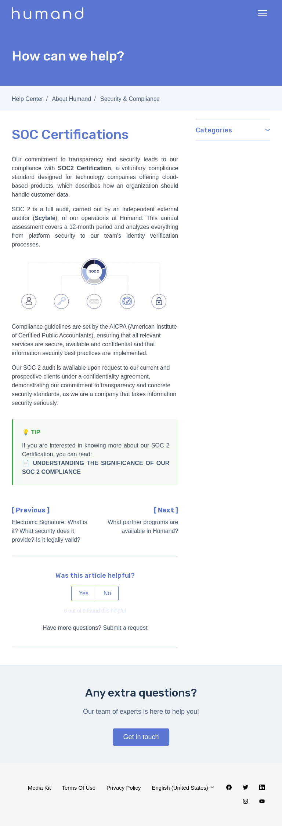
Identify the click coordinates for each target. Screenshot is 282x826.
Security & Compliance (130, 99)
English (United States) (183, 788)
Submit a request (125, 628)
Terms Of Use (78, 788)
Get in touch (141, 737)
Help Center (27, 99)
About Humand (71, 99)
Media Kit (39, 788)
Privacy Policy (123, 788)
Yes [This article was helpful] (83, 593)
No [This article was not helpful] (107, 593)
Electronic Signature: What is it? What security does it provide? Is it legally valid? (49, 531)
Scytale (45, 218)
